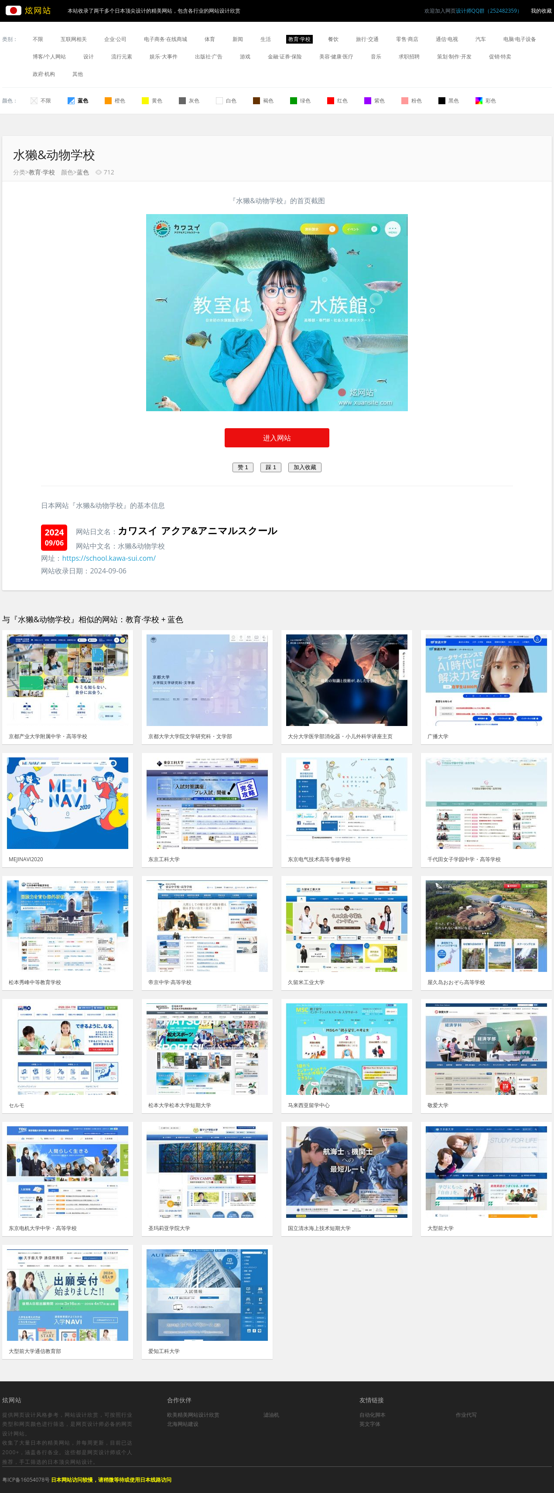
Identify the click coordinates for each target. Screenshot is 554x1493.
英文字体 (369, 1424)
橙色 (115, 100)
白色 (226, 100)
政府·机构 (44, 74)
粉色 (411, 100)
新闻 (238, 39)
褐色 (263, 100)
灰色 (189, 100)
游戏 (245, 56)
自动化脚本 (372, 1414)
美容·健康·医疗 (336, 56)
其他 (77, 74)
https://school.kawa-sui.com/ (109, 558)
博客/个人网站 (49, 56)
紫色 (374, 100)
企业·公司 (115, 39)
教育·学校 (299, 39)
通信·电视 (447, 39)
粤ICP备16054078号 (26, 1479)
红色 (337, 100)
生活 (265, 39)
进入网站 (277, 438)
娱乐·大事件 (163, 56)
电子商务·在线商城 (165, 39)
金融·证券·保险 (285, 56)
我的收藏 (541, 10)
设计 (88, 56)
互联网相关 (74, 39)
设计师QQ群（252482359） (489, 10)
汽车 (480, 39)
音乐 (376, 56)
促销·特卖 (500, 56)
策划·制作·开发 (454, 56)
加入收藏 (305, 467)
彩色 (485, 100)
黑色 (448, 100)
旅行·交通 (367, 39)
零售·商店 (407, 39)
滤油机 (271, 1414)
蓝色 (78, 100)
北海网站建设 (182, 1424)
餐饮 (333, 39)
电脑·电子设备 (519, 39)
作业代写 (466, 1414)
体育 (210, 39)
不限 (38, 39)
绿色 (300, 100)
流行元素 (121, 56)
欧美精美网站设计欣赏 (193, 1414)
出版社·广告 (208, 56)
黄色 (152, 100)
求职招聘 (409, 56)
